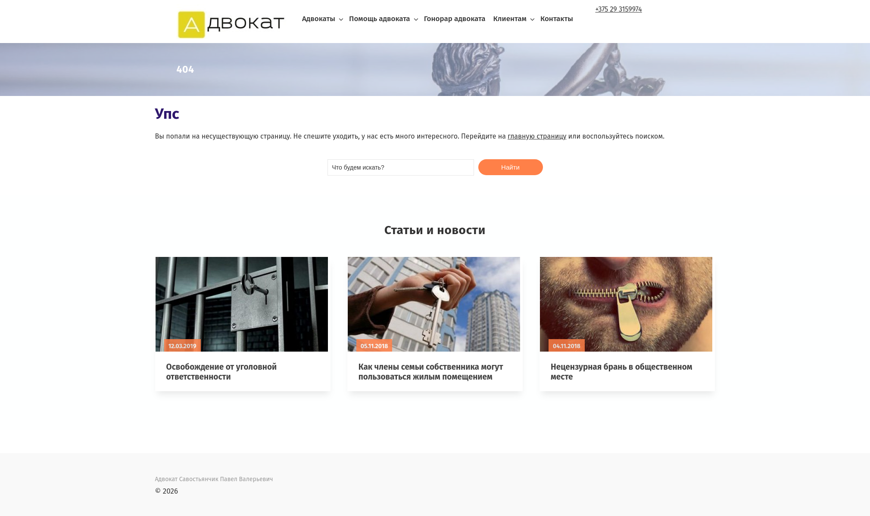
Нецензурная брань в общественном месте (621, 372)
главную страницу (537, 136)
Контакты (556, 18)
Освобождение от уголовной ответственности (221, 372)
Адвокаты (318, 18)
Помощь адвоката (379, 18)
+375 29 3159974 (619, 9)
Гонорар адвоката (455, 18)
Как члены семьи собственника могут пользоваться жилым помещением (431, 372)
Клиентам (509, 18)
